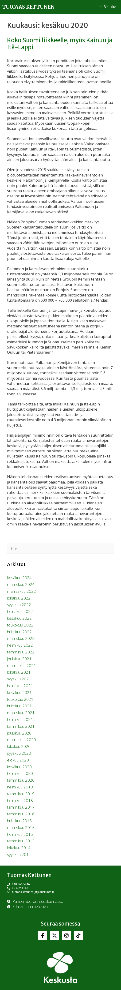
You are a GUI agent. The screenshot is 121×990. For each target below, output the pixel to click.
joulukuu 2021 (19, 658)
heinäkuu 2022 (20, 611)
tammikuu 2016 (21, 814)
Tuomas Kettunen (28, 7)
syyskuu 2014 (19, 854)
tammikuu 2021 (21, 726)
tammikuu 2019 (21, 793)
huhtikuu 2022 (19, 631)
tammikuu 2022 (21, 652)
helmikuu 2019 (20, 787)
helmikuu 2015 (20, 834)
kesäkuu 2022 (19, 618)
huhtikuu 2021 (19, 706)
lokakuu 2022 (19, 598)
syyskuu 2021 (19, 679)
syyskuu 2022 (19, 604)
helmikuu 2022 (20, 645)
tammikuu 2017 (21, 807)
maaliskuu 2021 (21, 712)
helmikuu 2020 (20, 773)
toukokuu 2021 (20, 699)
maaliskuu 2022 (21, 638)
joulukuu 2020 (19, 733)
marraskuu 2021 (21, 665)
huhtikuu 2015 (19, 820)
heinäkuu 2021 (20, 685)
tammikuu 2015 (21, 841)
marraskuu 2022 (21, 591)
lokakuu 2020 (19, 746)
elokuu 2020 (18, 760)
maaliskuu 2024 (21, 584)
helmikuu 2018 (20, 800)
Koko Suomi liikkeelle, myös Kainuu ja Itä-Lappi (59, 43)
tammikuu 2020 (21, 780)
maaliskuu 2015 (21, 827)
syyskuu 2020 (19, 753)
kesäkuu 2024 (19, 577)
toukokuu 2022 (20, 625)
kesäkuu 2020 (19, 766)
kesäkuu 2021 (19, 692)
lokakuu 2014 (19, 847)
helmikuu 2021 (20, 719)
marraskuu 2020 (21, 739)
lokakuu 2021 (19, 672)
